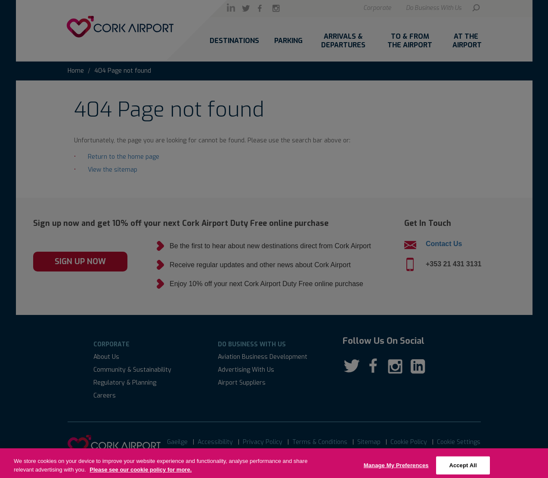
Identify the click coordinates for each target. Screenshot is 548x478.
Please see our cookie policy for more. (141, 474)
